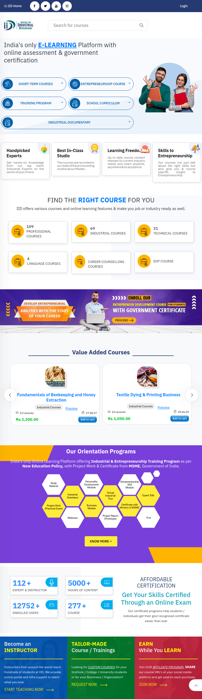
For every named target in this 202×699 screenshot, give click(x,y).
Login (184, 6)
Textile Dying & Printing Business (148, 394)
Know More (101, 541)
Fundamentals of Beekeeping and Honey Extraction (56, 397)
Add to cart (87, 419)
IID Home (13, 6)
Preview (71, 408)
